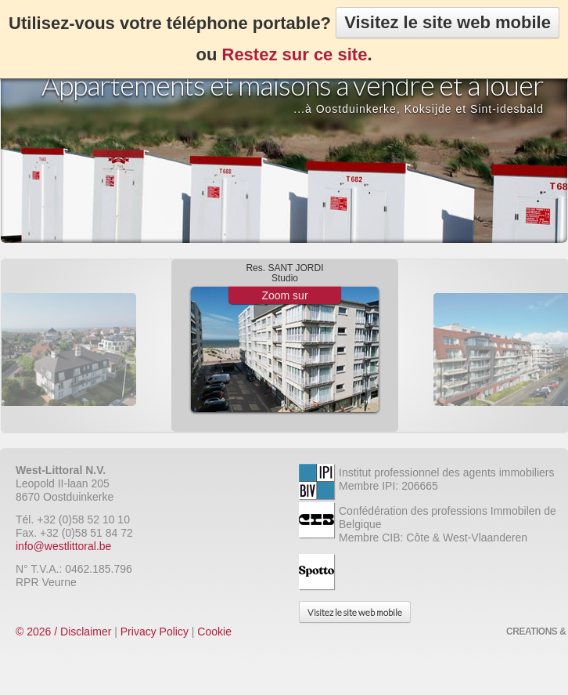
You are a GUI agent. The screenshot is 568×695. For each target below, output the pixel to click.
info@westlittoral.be (63, 546)
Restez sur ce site (295, 54)
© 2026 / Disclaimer (63, 631)
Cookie (214, 631)
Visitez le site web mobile (447, 22)
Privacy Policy (154, 631)
